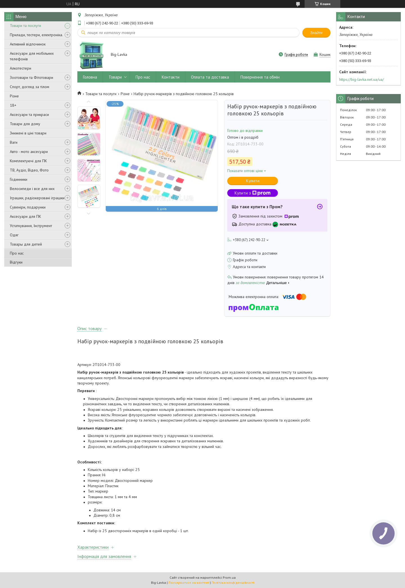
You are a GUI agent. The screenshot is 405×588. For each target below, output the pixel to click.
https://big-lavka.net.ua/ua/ (361, 79)
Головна (90, 77)
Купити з (253, 193)
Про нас (17, 253)
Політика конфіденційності (233, 582)
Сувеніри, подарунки (28, 207)
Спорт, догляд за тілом (29, 86)
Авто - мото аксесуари (29, 151)
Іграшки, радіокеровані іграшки (37, 197)
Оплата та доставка (210, 77)
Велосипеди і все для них (32, 188)
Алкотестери (20, 68)
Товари (115, 77)
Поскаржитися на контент (188, 582)
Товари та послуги (25, 25)
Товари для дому (25, 123)
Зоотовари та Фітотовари (31, 77)
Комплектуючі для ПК (28, 160)
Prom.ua (229, 577)
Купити (252, 180)
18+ (13, 105)
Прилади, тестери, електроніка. (36, 34)
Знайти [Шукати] (316, 33)
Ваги (13, 142)
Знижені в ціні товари (28, 133)
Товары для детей (26, 244)
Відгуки (16, 262)
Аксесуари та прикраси (29, 114)
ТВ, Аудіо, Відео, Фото (29, 170)
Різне (14, 96)
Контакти (170, 77)
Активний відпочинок (28, 44)
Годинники (18, 179)
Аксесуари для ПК (25, 216)
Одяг (14, 234)
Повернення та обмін (260, 77)
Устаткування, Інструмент (31, 225)
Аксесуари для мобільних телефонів (32, 56)
